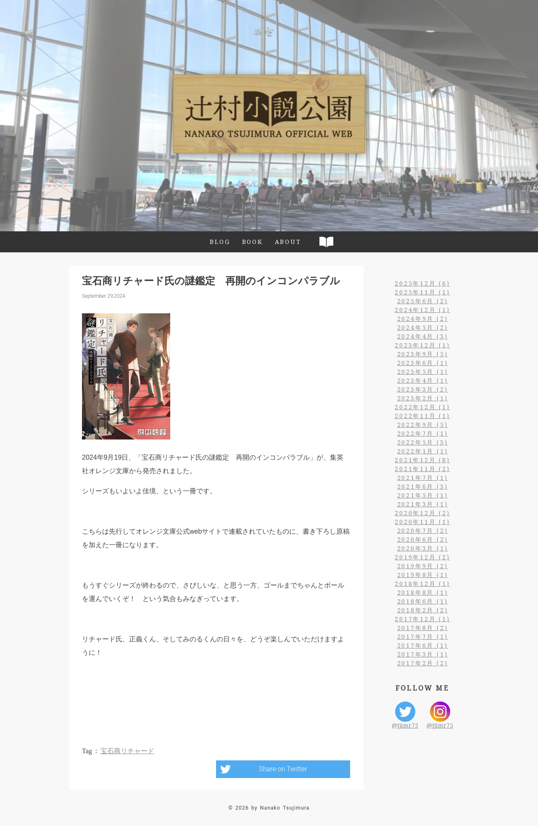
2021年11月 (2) (422, 469)
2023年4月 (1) (422, 380)
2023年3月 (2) (422, 389)
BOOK (252, 242)
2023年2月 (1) (422, 398)
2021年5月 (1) (422, 495)
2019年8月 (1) (422, 575)
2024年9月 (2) (422, 319)
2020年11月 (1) (422, 522)
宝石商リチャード (127, 751)
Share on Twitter (283, 769)
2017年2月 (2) (422, 663)
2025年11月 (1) (422, 292)
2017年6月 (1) (422, 645)
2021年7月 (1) (422, 478)
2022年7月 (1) (422, 433)
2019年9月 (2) (422, 566)
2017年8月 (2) (422, 628)
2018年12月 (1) (422, 584)
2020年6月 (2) (422, 539)
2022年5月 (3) (422, 442)
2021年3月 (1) (422, 504)
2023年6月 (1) (422, 363)
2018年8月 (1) (422, 592)
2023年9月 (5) (422, 354)
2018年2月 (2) (422, 610)
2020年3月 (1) (422, 548)
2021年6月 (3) (422, 486)
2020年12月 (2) (422, 513)
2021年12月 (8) (422, 460)
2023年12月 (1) (422, 345)
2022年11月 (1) (422, 416)
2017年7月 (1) (422, 637)
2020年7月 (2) (422, 531)
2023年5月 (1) (422, 372)
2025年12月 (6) (422, 283)
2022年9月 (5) (422, 425)
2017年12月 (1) (422, 619)
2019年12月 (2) (422, 557)
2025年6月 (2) (422, 301)
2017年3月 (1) (422, 654)
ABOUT (288, 242)
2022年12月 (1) (422, 407)
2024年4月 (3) (422, 336)
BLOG (220, 242)
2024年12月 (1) (422, 310)
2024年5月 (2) (422, 327)
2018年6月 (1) (422, 601)
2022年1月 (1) (422, 451)
